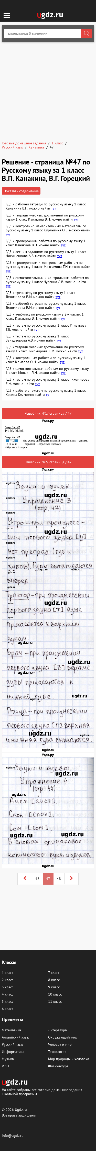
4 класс (7, 994)
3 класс (7, 987)
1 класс (7, 972)
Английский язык (15, 1037)
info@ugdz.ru (13, 1135)
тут (53, 208)
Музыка (8, 1059)
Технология (57, 1051)
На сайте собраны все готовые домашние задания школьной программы (42, 1091)
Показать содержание (21, 191)
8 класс (54, 980)
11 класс (55, 1001)
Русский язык (12, 1044)
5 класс (7, 1001)
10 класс (55, 994)
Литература (57, 1030)
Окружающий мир (62, 1037)
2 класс (7, 980)
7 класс (53, 972)
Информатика (13, 1051)
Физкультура (58, 1066)
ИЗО (5, 1066)
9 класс (54, 987)
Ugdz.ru (21, 1109)
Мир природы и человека (68, 1059)
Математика (11, 1030)
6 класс (7, 1008)
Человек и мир (60, 1044)
